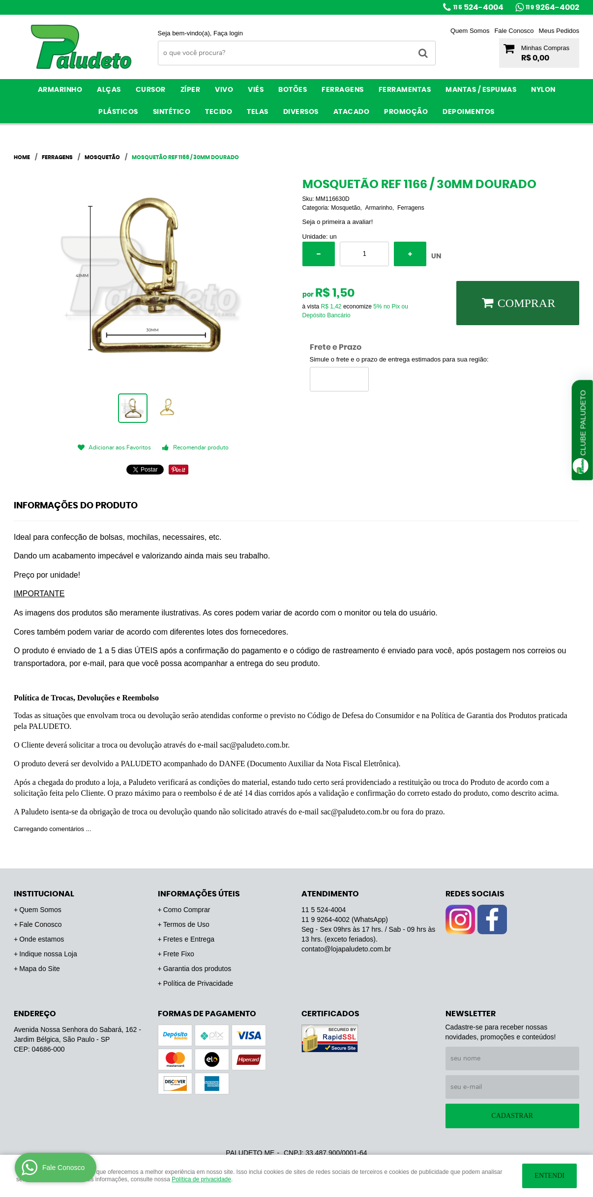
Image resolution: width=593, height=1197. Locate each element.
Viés (256, 89)
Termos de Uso (186, 924)
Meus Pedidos (559, 30)
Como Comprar (186, 910)
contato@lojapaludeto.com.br (346, 949)
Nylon (543, 89)
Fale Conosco (514, 30)
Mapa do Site (39, 969)
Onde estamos (41, 939)
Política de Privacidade (198, 983)
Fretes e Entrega (188, 939)
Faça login (228, 33)
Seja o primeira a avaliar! (337, 221)
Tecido (218, 112)
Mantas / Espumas (480, 89)
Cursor (151, 89)
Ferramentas (405, 89)
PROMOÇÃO (406, 112)
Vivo (224, 89)
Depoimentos (469, 112)
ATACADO (351, 112)
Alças (109, 89)
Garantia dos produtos (197, 969)
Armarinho (60, 89)
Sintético (172, 112)
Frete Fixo (178, 954)
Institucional (44, 894)
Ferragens (343, 89)
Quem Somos (469, 30)
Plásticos (118, 112)
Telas (257, 112)
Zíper (190, 89)
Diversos (301, 112)
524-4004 (478, 7)
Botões (292, 89)
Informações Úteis (199, 894)
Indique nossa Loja (48, 954)
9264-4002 (552, 7)
